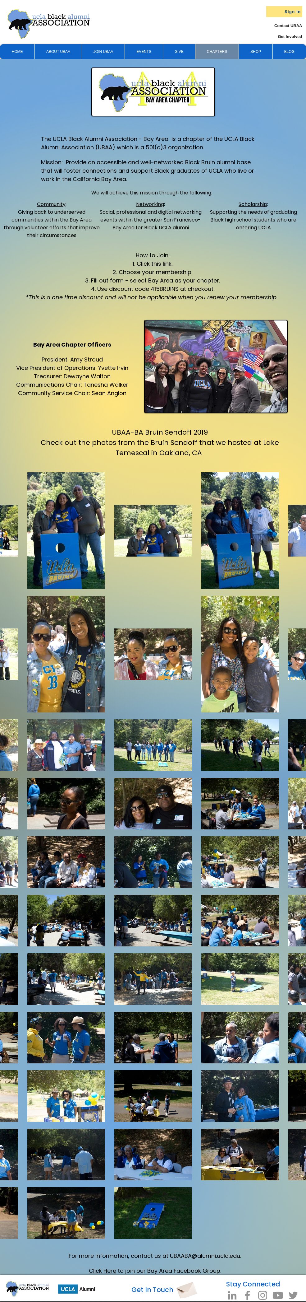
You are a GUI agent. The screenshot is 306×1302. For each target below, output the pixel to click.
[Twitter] (293, 1295)
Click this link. (154, 264)
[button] (179, 51)
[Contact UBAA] (282, 25)
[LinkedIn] (232, 1295)
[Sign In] (284, 11)
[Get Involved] (278, 36)
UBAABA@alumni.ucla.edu (205, 1256)
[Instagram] (263, 1295)
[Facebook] (247, 1295)
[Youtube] (278, 1295)
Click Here (102, 1271)
